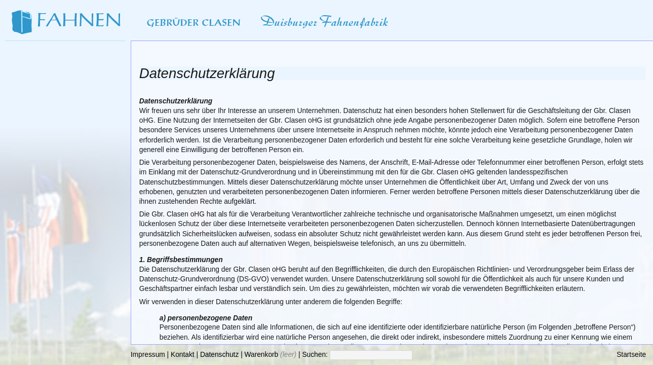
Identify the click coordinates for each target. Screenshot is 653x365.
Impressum (148, 354)
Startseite (631, 354)
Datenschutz (219, 354)
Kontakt (183, 354)
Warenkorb (262, 354)
